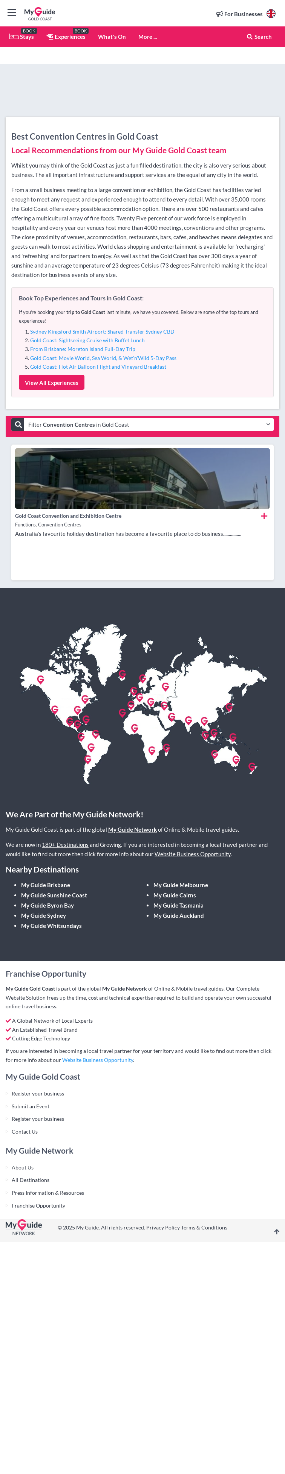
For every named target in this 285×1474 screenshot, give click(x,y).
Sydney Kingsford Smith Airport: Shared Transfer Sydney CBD (102, 331)
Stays (21, 36)
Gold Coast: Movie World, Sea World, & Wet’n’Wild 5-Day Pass (103, 358)
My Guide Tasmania (178, 905)
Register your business (38, 1093)
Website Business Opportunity (193, 854)
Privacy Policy (163, 1227)
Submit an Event (30, 1106)
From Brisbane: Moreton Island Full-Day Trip (82, 349)
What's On (112, 36)
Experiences (66, 36)
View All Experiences (51, 382)
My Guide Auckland (178, 915)
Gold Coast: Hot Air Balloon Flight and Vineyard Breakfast (98, 366)
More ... (147, 36)
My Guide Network (132, 829)
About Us (23, 1167)
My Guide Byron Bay (47, 905)
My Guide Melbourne (180, 885)
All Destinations (30, 1180)
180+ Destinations (65, 844)
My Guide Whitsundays (51, 925)
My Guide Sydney (43, 915)
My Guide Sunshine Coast (54, 895)
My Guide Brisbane (45, 885)
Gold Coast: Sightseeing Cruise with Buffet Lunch (87, 340)
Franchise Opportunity (38, 1205)
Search (259, 36)
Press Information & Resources (48, 1192)
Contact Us (25, 1131)
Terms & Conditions (204, 1227)
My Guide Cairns (174, 895)
